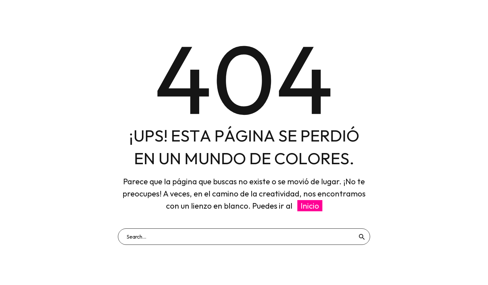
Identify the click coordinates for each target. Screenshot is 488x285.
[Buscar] (244, 236)
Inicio (310, 206)
